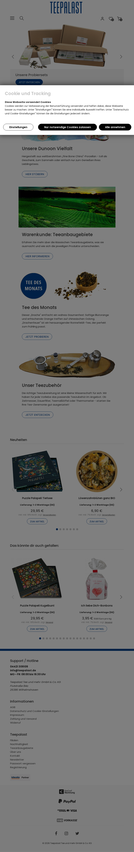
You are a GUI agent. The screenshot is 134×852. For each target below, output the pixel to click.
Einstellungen (18, 127)
